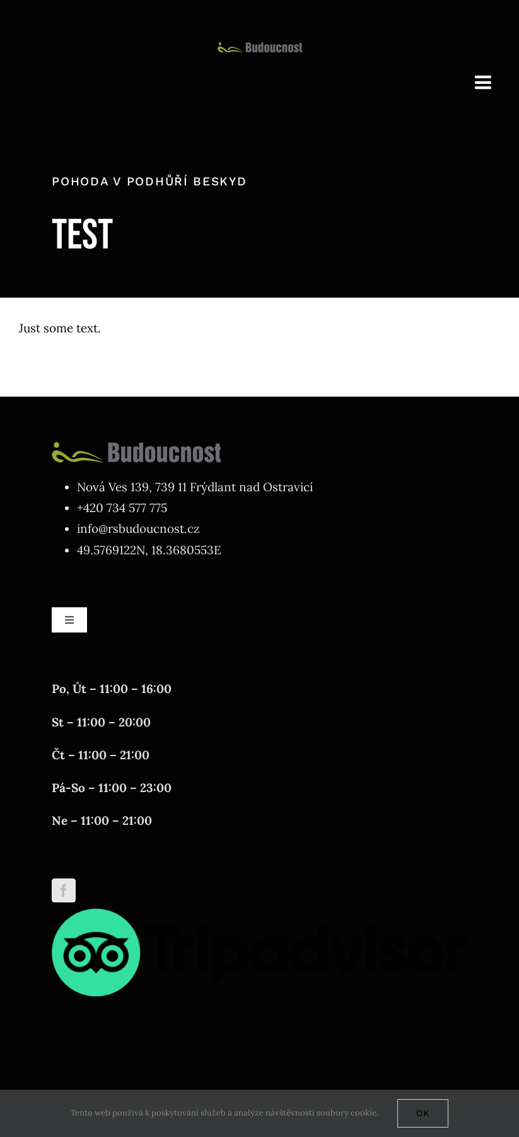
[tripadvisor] (259, 914)
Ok (423, 1113)
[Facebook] (64, 890)
